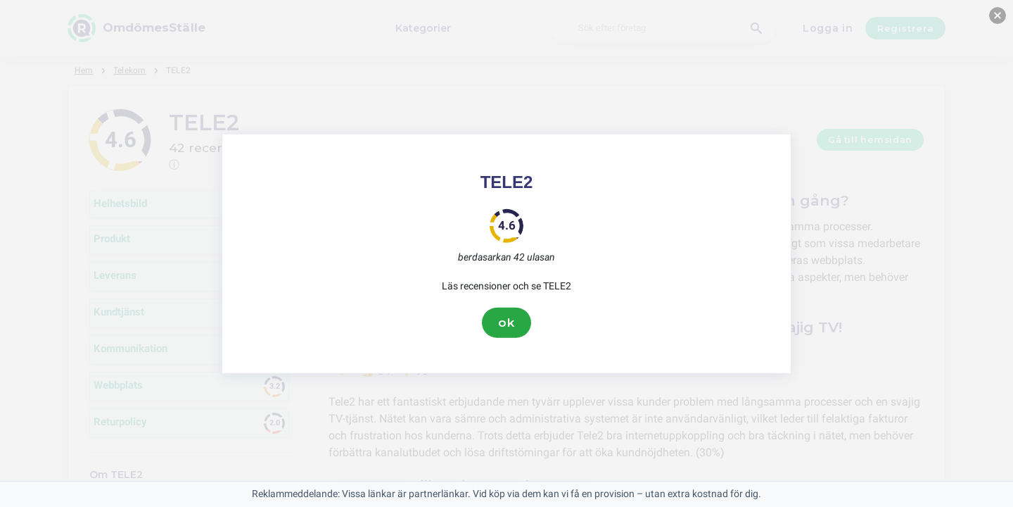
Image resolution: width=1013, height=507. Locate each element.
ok (506, 322)
